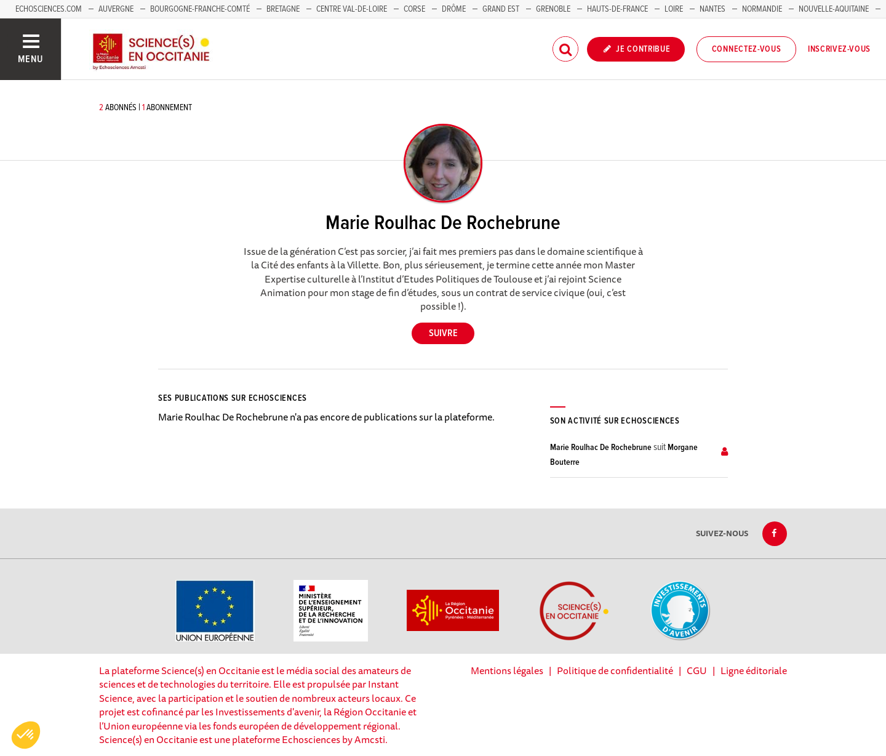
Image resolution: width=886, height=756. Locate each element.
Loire (673, 9)
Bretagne (283, 9)
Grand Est (500, 9)
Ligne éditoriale (753, 670)
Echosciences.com (48, 9)
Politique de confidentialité (615, 670)
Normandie (762, 9)
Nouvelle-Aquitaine (834, 9)
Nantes (712, 9)
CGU (697, 670)
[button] (26, 735)
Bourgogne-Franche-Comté (200, 9)
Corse (414, 9)
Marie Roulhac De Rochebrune (601, 447)
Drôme (454, 9)
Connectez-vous (746, 49)
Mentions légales (507, 670)
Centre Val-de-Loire (351, 9)
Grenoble (554, 9)
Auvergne (116, 9)
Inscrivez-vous (839, 49)
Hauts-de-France (617, 9)
